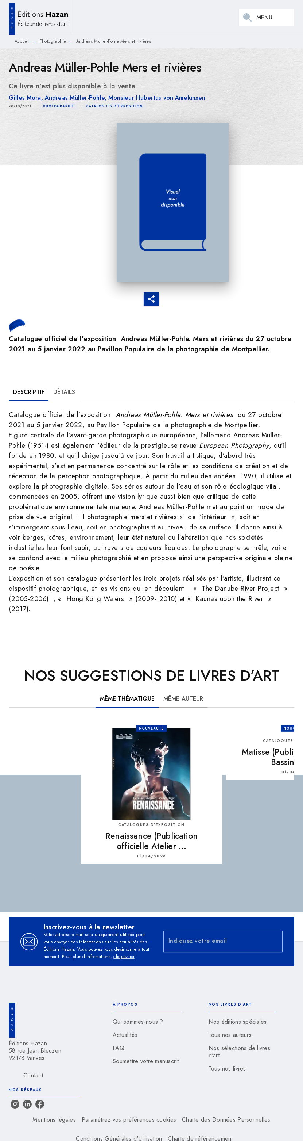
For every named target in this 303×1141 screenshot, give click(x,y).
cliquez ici (123, 956)
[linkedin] (27, 1104)
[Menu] (266, 17)
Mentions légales (53, 1119)
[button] (58, 106)
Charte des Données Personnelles (226, 1119)
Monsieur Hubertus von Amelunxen (156, 97)
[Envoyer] (274, 941)
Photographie (53, 41)
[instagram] (15, 1104)
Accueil (22, 41)
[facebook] (40, 1104)
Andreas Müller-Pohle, (76, 97)
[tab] (29, 392)
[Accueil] (39, 17)
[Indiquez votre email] (214, 941)
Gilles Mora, (27, 97)
